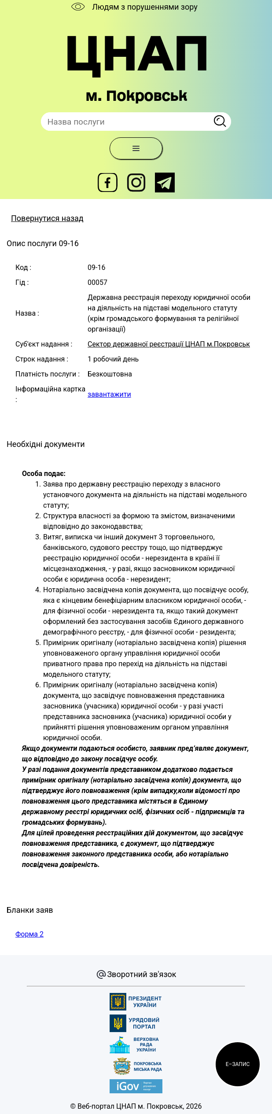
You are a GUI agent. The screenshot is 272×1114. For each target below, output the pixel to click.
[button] (237, 1064)
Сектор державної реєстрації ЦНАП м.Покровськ (169, 344)
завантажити (109, 394)
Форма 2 (29, 934)
